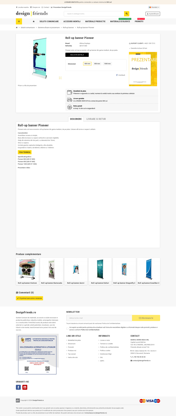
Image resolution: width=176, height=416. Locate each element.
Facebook (18, 387)
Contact (45, 7)
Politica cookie (105, 350)
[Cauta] (96, 13)
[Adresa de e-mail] (99, 318)
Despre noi (35, 7)
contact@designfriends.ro (141, 360)
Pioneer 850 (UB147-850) (26, 161)
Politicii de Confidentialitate (90, 330)
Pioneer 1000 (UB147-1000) (27, 164)
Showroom (71, 344)
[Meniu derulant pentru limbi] (154, 7)
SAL (101, 357)
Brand (67, 43)
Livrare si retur (105, 340)
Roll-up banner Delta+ (100, 283)
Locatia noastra (22, 7)
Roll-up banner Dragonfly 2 (124, 283)
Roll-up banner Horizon (27, 283)
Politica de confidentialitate (109, 347)
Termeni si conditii (106, 344)
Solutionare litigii (105, 354)
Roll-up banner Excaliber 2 (148, 283)
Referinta (68, 46)
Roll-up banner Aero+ (76, 283)
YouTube (24, 387)
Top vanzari (72, 354)
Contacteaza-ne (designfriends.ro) (95, 413)
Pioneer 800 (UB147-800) (26, 159)
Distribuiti (120, 75)
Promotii (71, 347)
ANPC (102, 361)
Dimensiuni (72, 64)
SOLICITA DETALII (77, 55)
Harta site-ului (73, 357)
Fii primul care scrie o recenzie (29, 298)
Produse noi (72, 350)
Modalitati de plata (74, 340)
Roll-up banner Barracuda (51, 283)
